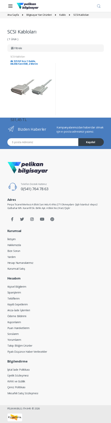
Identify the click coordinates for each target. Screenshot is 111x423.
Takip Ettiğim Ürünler (19, 345)
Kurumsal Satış (16, 268)
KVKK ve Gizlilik (16, 381)
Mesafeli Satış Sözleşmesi (22, 393)
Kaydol (90, 142)
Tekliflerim (13, 298)
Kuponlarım (14, 322)
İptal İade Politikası (18, 369)
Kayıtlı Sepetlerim (17, 304)
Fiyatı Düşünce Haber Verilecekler (27, 351)
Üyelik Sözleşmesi (18, 375)
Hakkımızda (14, 245)
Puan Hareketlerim (18, 328)
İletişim (11, 239)
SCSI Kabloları (17, 56)
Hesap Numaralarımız (20, 263)
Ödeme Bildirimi (16, 316)
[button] (99, 5)
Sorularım (13, 334)
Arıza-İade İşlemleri (18, 310)
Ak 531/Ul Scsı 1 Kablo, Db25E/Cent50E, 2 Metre (24, 62)
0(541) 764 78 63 (34, 188)
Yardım (11, 257)
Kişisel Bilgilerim (16, 286)
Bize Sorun (13, 251)
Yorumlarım (14, 340)
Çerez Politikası (16, 387)
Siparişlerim (14, 292)
